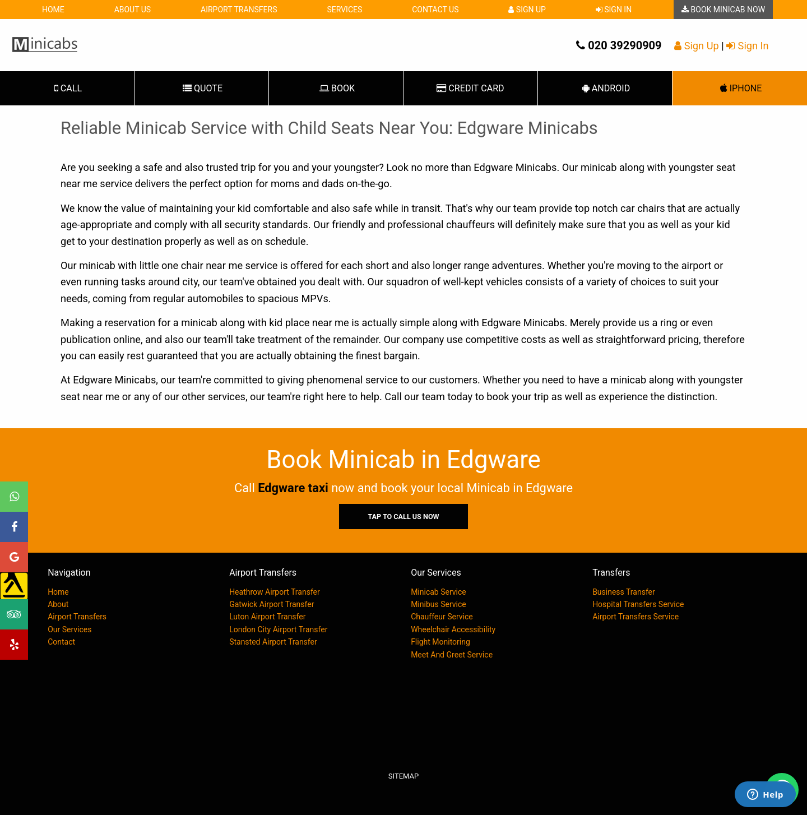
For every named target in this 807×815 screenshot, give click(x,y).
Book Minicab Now (723, 9)
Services (344, 9)
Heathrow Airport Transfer (274, 591)
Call (67, 88)
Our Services (69, 629)
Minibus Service (438, 604)
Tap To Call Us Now (403, 516)
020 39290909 (618, 45)
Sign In (614, 9)
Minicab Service (438, 591)
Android (605, 88)
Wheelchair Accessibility (453, 629)
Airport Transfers (239, 9)
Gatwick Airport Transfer (271, 604)
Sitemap (403, 776)
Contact (61, 641)
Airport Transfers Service (635, 616)
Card (470, 88)
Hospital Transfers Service (638, 604)
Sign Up (527, 9)
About (58, 604)
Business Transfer (623, 591)
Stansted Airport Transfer (273, 641)
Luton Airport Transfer (267, 616)
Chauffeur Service (442, 616)
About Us (132, 9)
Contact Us (435, 9)
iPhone (740, 88)
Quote (201, 88)
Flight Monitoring (440, 641)
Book (336, 88)
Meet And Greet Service (452, 654)
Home (53, 9)
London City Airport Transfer (278, 629)
